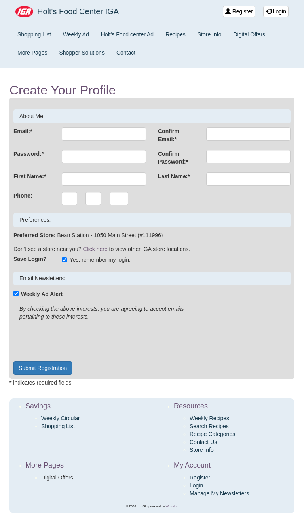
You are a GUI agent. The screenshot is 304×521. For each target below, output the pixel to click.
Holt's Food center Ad (127, 34)
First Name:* (29, 176)
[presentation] (73, 340)
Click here (95, 249)
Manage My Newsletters (219, 493)
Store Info (210, 34)
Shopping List (34, 34)
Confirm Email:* (168, 135)
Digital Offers (249, 34)
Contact (125, 52)
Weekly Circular (60, 418)
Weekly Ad (76, 34)
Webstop (172, 506)
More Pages (32, 52)
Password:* (28, 154)
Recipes (175, 34)
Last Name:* (174, 176)
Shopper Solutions (81, 52)
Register (239, 11)
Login (276, 11)
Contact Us (203, 442)
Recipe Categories (212, 434)
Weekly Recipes (209, 418)
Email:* (22, 131)
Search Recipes (209, 426)
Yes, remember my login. (96, 260)
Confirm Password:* (173, 158)
